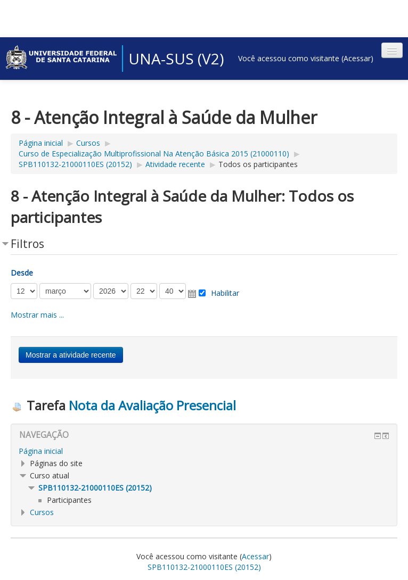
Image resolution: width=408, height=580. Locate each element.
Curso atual (49, 475)
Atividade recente (175, 164)
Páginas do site (56, 463)
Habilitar (225, 293)
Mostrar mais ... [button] (37, 315)
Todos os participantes (258, 164)
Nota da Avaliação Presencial (152, 405)
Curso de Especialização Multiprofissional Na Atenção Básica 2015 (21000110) (154, 153)
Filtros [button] (27, 243)
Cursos (88, 143)
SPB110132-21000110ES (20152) (75, 164)
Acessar (357, 58)
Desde (22, 273)
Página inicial (41, 143)
